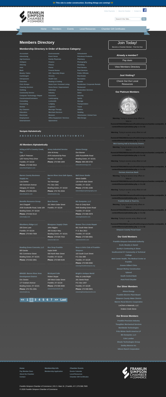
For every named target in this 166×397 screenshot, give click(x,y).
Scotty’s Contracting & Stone (129, 249)
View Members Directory (127, 67)
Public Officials (83, 73)
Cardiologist (24, 76)
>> (56, 299)
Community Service (27, 93)
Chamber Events (77, 368)
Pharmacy (81, 59)
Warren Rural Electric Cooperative (129, 302)
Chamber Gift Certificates (113, 29)
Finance (51, 62)
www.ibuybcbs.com (26, 194)
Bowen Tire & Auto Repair (86, 224)
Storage (80, 101)
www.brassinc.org (54, 194)
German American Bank (128, 172)
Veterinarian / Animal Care (87, 115)
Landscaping (53, 98)
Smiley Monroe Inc (128, 345)
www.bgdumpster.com (83, 217)
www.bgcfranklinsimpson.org (85, 265)
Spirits (79, 98)
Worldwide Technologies (128, 328)
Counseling (24, 104)
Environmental (53, 53)
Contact (22, 377)
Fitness (51, 65)
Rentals (80, 81)
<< (22, 299)
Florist (50, 67)
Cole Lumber (128, 338)
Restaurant (81, 87)
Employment (24, 118)
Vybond (128, 272)
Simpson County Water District (128, 298)
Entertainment (25, 121)
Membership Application (54, 371)
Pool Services (82, 70)
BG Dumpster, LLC (83, 201)
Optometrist (52, 121)
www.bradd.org (25, 292)
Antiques (23, 62)
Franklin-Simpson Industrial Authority (128, 241)
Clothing (23, 90)
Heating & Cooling (55, 81)
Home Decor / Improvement (58, 87)
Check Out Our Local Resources (127, 82)
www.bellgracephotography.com (86, 190)
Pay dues (127, 60)
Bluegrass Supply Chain (58, 224)
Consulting (24, 101)
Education (23, 112)
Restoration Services (85, 90)
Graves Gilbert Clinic (128, 265)
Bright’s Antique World (85, 273)
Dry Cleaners (24, 109)
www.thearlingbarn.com (27, 168)
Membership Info (52, 368)
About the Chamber (124, 11)
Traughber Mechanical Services (129, 324)
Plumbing (81, 65)
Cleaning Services (26, 87)
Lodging (51, 104)
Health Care (52, 79)
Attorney (23, 65)
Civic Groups (24, 84)
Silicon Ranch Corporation (128, 349)
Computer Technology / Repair (31, 95)
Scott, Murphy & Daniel (128, 245)
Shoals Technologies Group (128, 342)
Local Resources (87, 29)
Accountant (24, 53)
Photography (82, 62)
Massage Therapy (55, 109)
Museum (51, 115)
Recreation (81, 79)
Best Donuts (53, 201)
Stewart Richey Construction (128, 269)
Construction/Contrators (29, 98)
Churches (23, 81)
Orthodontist (82, 53)
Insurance (52, 95)
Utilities (80, 109)
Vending (80, 112)
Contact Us (137, 11)
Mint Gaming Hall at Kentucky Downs (128, 144)
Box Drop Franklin (55, 247)
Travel (79, 107)
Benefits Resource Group (30, 201)
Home (43, 29)
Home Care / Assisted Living (58, 84)
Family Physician (54, 59)
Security (80, 95)
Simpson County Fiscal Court (128, 230)
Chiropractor (24, 79)
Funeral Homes (54, 70)
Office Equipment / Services (58, 118)
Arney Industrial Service (57, 149)
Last (63, 299)
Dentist (22, 107)
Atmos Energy (81, 149)
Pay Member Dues (26, 371)
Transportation (82, 104)
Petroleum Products (84, 56)
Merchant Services (55, 112)
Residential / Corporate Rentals (88, 84)
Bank (22, 70)
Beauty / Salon (25, 73)
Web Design (81, 118)
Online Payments (109, 11)
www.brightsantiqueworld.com (86, 292)
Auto (21, 67)
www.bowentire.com (82, 239)
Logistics (51, 107)
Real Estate (81, 76)
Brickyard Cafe (54, 273)
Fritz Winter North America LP (128, 331)
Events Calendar (76, 371)
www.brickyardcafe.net (55, 289)
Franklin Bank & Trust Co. (128, 201)
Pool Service (82, 67)
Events (70, 29)
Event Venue (53, 56)
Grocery (51, 76)
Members (56, 29)
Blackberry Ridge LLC (29, 224)
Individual (52, 90)
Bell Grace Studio (83, 175)
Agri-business (25, 59)
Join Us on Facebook (144, 10)
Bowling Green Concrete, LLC (32, 247)
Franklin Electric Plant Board (128, 295)
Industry (51, 93)
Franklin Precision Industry (128, 321)
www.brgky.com (25, 217)
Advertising (24, 56)
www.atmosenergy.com (83, 164)
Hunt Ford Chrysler (128, 280)
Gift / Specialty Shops (56, 73)
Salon (79, 93)
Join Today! (127, 44)
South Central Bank (129, 276)
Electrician (24, 115)
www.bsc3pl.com (53, 239)
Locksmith (52, 101)
